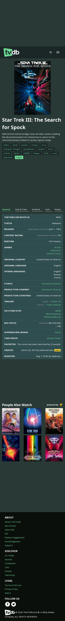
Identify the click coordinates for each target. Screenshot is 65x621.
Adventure (55, 250)
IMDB (58, 310)
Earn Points (10, 525)
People (8, 571)
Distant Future (54, 338)
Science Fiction (54, 253)
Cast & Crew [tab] (21, 209)
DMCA (8, 593)
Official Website (53, 313)
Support (9, 545)
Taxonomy (10, 575)
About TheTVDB (13, 521)
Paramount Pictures (51, 283)
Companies (10, 563)
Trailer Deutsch (53, 304)
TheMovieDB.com (52, 317)
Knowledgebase (12, 541)
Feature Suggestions (14, 537)
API (6, 533)
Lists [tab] (47, 209)
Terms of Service (13, 585)
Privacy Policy (11, 589)
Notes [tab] (58, 209)
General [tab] (6, 209)
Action (58, 247)
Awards (8, 559)
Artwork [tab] (36, 209)
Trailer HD (55, 301)
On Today (9, 555)
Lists (7, 567)
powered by (55, 405)
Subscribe (9, 529)
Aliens (58, 332)
